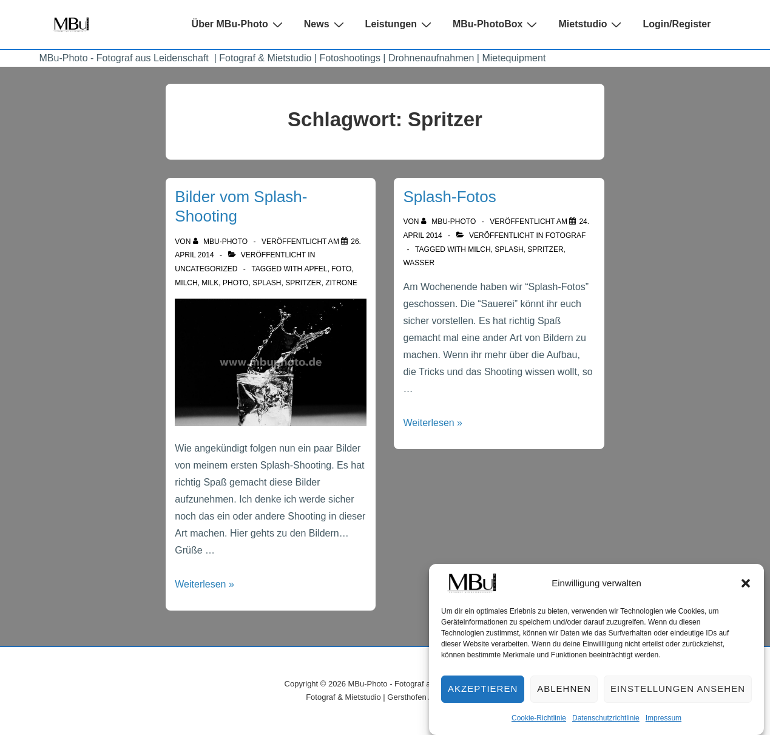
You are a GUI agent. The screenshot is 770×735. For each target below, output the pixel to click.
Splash (266, 283)
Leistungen (399, 24)
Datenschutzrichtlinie (606, 725)
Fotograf (565, 235)
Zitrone (341, 283)
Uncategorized (206, 269)
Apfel (316, 269)
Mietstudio (591, 24)
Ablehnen (564, 696)
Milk (209, 283)
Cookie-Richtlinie (539, 725)
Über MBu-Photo (239, 24)
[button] (746, 590)
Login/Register (677, 24)
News (325, 24)
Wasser (418, 263)
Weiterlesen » (204, 584)
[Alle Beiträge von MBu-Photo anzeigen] (221, 241)
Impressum (663, 725)
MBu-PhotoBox (497, 24)
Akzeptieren (483, 696)
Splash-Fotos (449, 197)
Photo (235, 283)
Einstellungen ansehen (677, 696)
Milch (186, 283)
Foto (341, 269)
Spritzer (303, 283)
